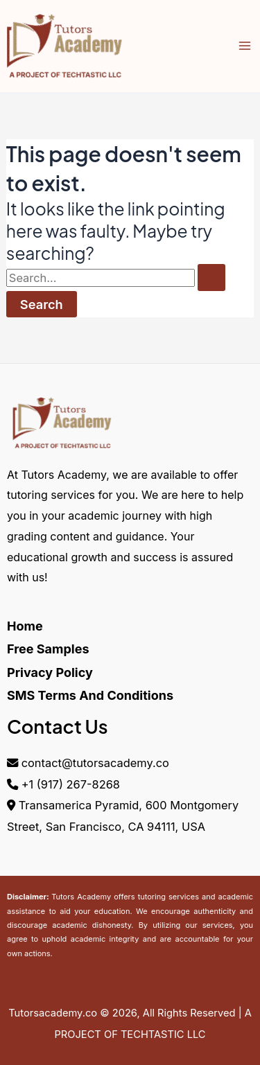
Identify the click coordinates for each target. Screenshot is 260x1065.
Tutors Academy (81, 896)
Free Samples (48, 649)
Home (25, 626)
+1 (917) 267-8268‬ (70, 784)
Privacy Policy (50, 672)
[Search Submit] (211, 277)
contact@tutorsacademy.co (95, 763)
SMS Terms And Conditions (90, 695)
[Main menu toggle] (244, 46)
